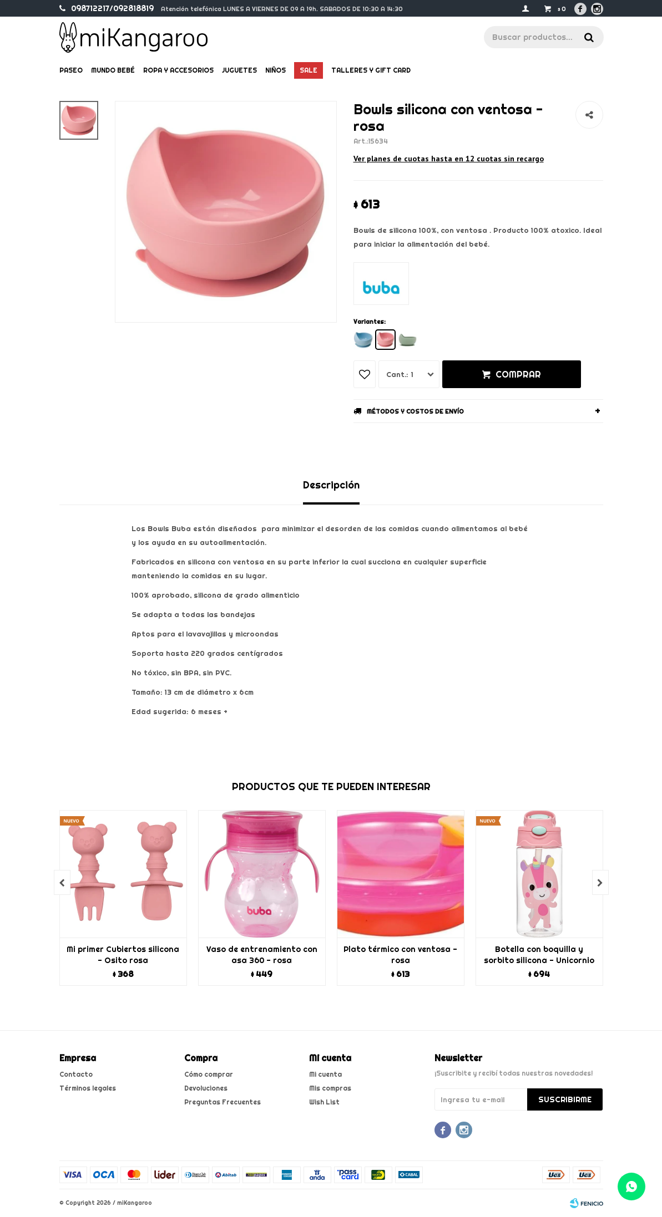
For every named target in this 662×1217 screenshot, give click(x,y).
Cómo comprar (208, 1074)
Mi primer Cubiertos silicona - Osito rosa (123, 954)
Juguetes (239, 70)
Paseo (71, 70)
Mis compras (330, 1088)
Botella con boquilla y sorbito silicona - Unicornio (539, 954)
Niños (275, 70)
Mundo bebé (113, 70)
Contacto (76, 1074)
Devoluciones (206, 1088)
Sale (308, 70)
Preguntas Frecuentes (222, 1102)
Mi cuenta (325, 1074)
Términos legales (87, 1088)
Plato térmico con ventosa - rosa (400, 954)
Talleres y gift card (371, 70)
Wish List (324, 1102)
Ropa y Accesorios (178, 70)
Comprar (518, 374)
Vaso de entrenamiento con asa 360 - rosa (261, 954)
